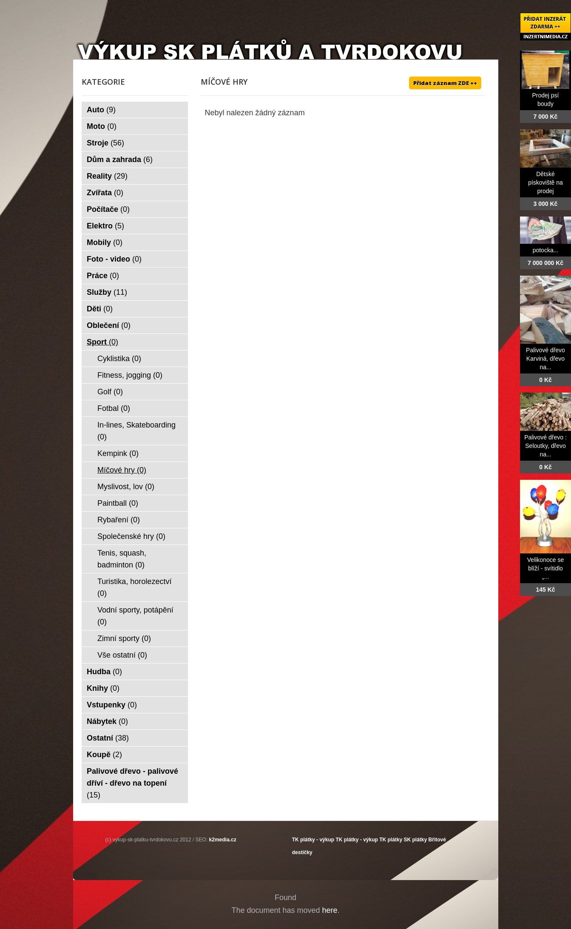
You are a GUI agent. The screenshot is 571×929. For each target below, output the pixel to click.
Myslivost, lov (125, 486)
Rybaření (118, 520)
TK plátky (390, 840)
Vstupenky (112, 705)
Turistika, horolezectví (134, 587)
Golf (110, 392)
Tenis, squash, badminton (121, 559)
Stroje (105, 143)
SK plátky (415, 840)
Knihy (103, 688)
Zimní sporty (124, 638)
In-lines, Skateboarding (136, 431)
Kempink (118, 453)
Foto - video (114, 259)
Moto (101, 126)
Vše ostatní (122, 655)
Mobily (104, 242)
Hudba (104, 671)
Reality (107, 176)
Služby (107, 292)
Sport (102, 342)
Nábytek (107, 721)
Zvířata (105, 192)
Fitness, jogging (129, 375)
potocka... (546, 250)
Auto (101, 109)
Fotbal (113, 408)
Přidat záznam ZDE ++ (445, 83)
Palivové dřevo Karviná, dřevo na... (545, 358)
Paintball (117, 503)
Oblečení (109, 325)
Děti (100, 309)
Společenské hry (131, 536)
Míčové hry (121, 470)
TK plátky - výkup (313, 840)
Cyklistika (119, 358)
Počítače (108, 209)
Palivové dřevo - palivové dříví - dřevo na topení (132, 783)
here (330, 910)
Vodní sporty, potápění (135, 616)
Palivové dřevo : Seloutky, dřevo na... (545, 446)
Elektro (105, 226)
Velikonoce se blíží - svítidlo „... (545, 568)
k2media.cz (222, 840)
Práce (103, 275)
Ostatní (108, 738)
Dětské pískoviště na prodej (545, 182)
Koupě (104, 754)
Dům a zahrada (120, 159)
